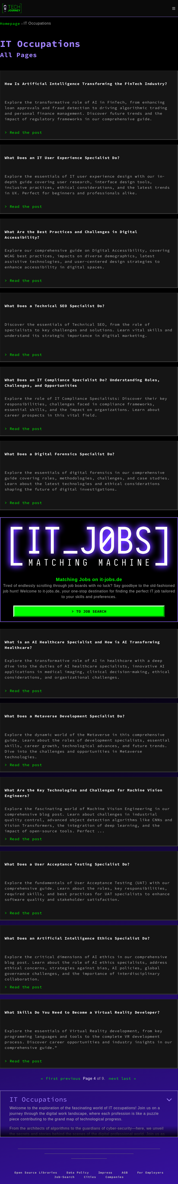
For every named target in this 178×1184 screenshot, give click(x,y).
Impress (105, 1172)
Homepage (10, 23)
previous (70, 1078)
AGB (125, 1172)
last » (128, 1078)
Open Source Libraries (35, 1172)
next (114, 1078)
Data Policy (78, 1172)
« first (49, 1078)
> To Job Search (89, 611)
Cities (90, 1177)
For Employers (150, 1172)
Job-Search (64, 1177)
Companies (114, 1177)
